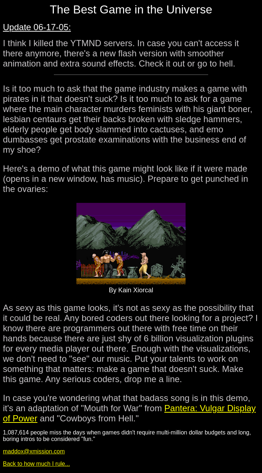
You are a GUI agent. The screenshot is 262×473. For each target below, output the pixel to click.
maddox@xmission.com (34, 451)
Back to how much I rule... (36, 464)
